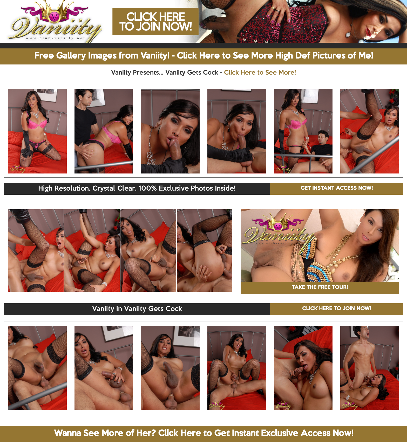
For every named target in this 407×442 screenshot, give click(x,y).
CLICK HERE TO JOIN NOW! (336, 309)
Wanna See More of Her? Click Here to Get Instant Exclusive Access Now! (203, 434)
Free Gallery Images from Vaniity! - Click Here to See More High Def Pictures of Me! (203, 56)
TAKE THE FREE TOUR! (320, 287)
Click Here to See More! (260, 73)
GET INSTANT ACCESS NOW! (337, 188)
